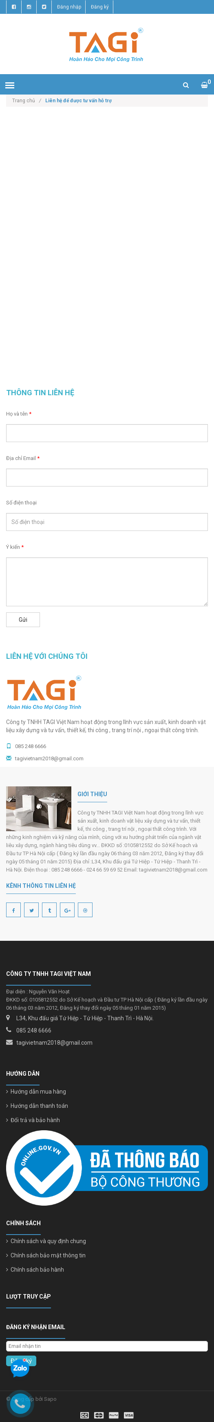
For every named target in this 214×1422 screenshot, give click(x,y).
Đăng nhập (69, 7)
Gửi (23, 619)
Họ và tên (18, 414)
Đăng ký (100, 7)
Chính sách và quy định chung (46, 1241)
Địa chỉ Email (23, 458)
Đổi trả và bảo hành (33, 1120)
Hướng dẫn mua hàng (36, 1091)
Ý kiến (15, 547)
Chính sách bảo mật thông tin (46, 1255)
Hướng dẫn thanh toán (37, 1106)
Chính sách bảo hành (35, 1269)
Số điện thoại (21, 503)
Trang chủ (26, 100)
